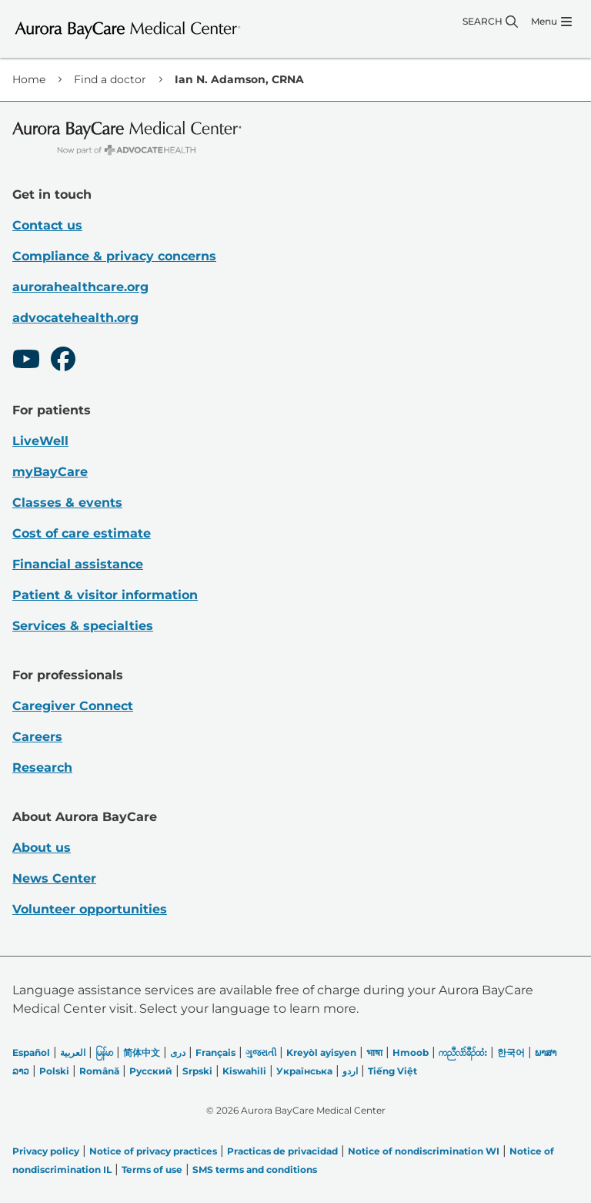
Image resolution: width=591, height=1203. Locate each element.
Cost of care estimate (81, 533)
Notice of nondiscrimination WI (423, 1151)
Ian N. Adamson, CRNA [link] (239, 79)
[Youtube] (26, 361)
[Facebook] (63, 361)
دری (177, 1052)
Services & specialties (82, 625)
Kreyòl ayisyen (321, 1052)
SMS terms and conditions (254, 1169)
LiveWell (40, 441)
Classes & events (67, 502)
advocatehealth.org (75, 317)
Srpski (197, 1071)
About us (41, 847)
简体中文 (141, 1052)
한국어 (511, 1052)
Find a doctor (110, 79)
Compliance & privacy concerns (114, 256)
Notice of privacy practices (153, 1151)
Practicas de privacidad (282, 1151)
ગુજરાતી (260, 1052)
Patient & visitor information (105, 595)
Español (31, 1052)
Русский (150, 1071)
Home (28, 79)
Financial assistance (77, 564)
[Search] (490, 21)
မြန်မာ (104, 1052)
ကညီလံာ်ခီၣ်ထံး (463, 1052)
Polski (54, 1071)
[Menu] (551, 21)
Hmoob (410, 1052)
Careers (37, 736)
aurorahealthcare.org (80, 287)
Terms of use (152, 1169)
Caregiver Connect (72, 706)
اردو (350, 1071)
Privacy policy (45, 1151)
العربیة (72, 1052)
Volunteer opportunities (89, 909)
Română (99, 1071)
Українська (304, 1071)
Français (215, 1052)
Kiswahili (244, 1071)
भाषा (374, 1052)
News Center (54, 878)
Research (42, 767)
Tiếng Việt (392, 1071)
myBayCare (50, 471)
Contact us (47, 225)
